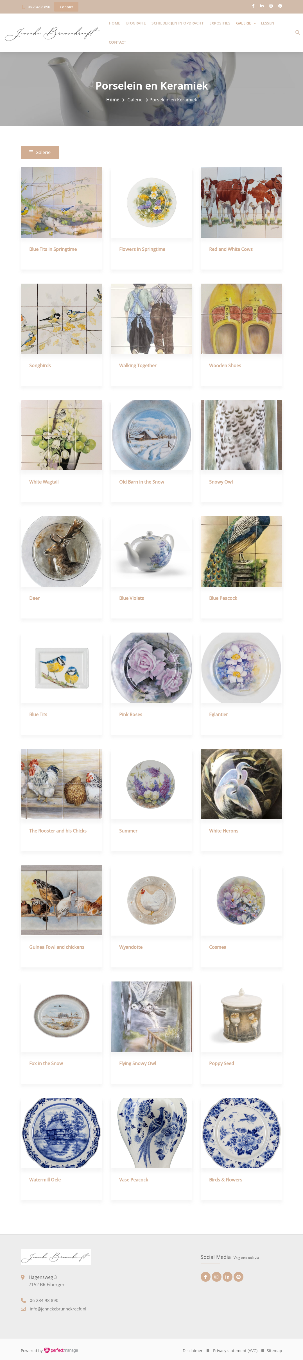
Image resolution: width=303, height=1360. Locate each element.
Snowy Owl (221, 482)
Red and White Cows (231, 249)
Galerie (246, 23)
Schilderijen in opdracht (180, 23)
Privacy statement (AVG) (235, 1350)
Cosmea (217, 947)
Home (116, 23)
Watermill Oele (45, 1180)
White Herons (223, 831)
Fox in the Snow (46, 1064)
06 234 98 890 (39, 6)
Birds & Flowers (225, 1180)
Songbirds (40, 366)
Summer (128, 831)
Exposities (222, 23)
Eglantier (218, 715)
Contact (119, 42)
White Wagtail (43, 482)
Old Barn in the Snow (141, 482)
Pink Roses (130, 715)
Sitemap (274, 1350)
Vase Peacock (133, 1180)
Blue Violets (131, 598)
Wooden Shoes (225, 366)
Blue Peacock (223, 598)
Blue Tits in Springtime (53, 249)
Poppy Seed (221, 1064)
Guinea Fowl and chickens (56, 947)
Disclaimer (193, 1350)
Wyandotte (131, 947)
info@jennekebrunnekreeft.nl (58, 1309)
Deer (34, 598)
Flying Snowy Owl (137, 1064)
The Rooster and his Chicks (58, 831)
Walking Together (138, 366)
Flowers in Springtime (142, 249)
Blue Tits (38, 715)
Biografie (138, 23)
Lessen (269, 23)
